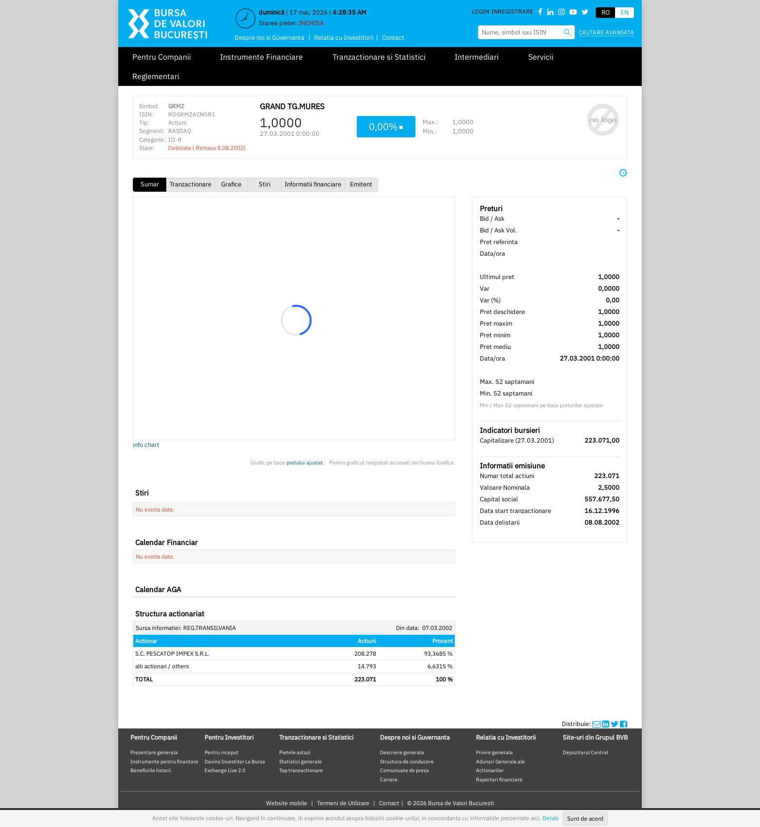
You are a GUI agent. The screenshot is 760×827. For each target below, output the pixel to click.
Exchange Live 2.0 (225, 770)
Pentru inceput (221, 752)
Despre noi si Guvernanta (269, 37)
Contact (393, 37)
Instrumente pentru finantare (164, 761)
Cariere (388, 779)
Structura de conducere (407, 761)
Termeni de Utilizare (343, 803)
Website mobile (286, 803)
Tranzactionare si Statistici (379, 57)
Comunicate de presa (404, 770)
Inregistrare (512, 11)
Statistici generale (300, 761)
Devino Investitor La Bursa (235, 761)
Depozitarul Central (585, 752)
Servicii (541, 57)
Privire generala (494, 752)
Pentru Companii (161, 57)
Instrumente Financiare (261, 57)
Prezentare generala (154, 752)
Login (480, 11)
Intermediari (477, 57)
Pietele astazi (295, 752)
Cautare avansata (606, 32)
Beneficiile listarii (150, 770)
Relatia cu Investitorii (344, 37)
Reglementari (155, 76)
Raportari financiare (499, 779)
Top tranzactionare (301, 770)
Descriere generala (402, 752)
